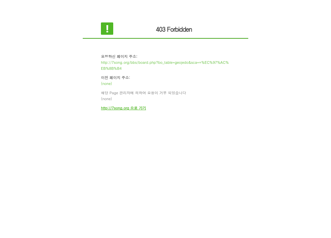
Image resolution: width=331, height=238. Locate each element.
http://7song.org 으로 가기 (123, 107)
